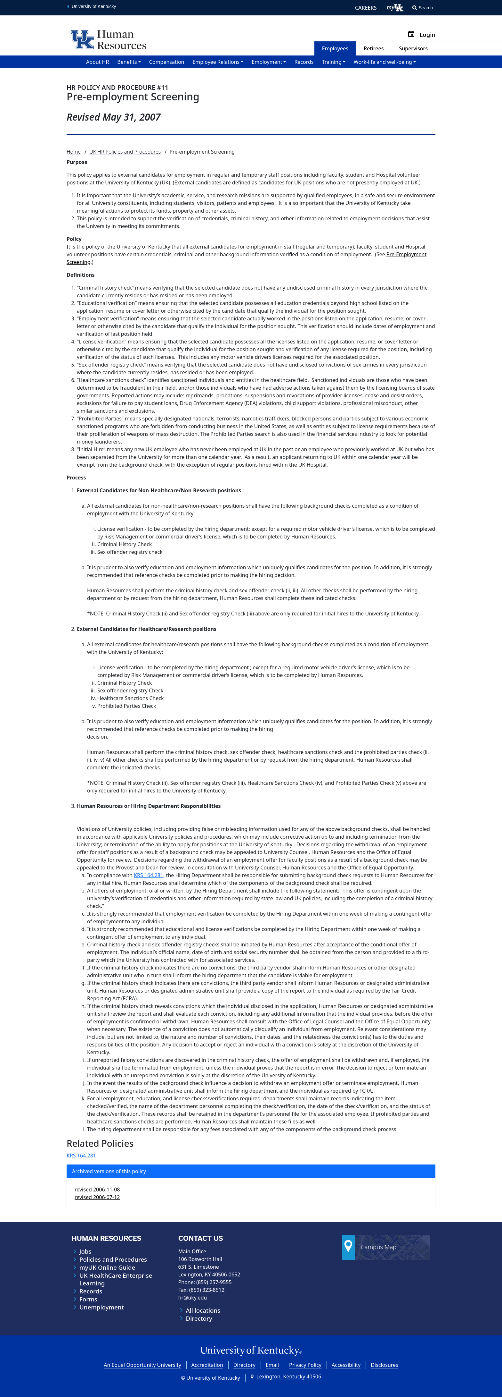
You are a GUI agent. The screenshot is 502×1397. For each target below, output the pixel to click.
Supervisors (413, 48)
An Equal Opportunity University (142, 1364)
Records (303, 61)
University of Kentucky (94, 6)
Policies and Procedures (113, 1259)
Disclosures (384, 1364)
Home (74, 151)
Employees (335, 48)
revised (97, 1189)
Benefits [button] (127, 61)
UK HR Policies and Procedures (125, 151)
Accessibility (346, 1364)
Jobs (85, 1251)
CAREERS (366, 7)
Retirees (374, 48)
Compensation (166, 61)
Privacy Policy (305, 1364)
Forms (88, 1299)
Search (426, 7)
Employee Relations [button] (215, 61)
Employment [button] (267, 61)
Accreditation (207, 1364)
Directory (199, 1318)
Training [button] (332, 61)
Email (272, 1364)
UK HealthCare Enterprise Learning (115, 1279)
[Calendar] (413, 34)
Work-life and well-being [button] (383, 61)
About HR (97, 61)
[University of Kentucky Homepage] (251, 1351)
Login (427, 34)
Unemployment (101, 1307)
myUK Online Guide (107, 1267)
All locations (203, 1310)
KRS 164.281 (148, 875)
